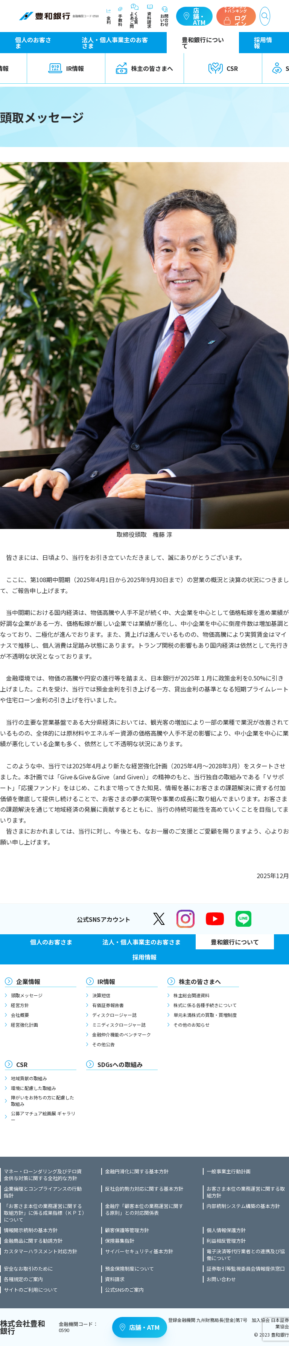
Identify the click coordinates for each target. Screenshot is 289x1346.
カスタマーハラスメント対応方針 (40, 1251)
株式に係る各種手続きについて (205, 1005)
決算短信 (101, 995)
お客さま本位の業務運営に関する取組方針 (246, 1192)
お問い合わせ (164, 16)
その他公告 (103, 1044)
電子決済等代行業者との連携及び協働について (246, 1255)
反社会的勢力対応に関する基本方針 (144, 1188)
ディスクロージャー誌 (114, 1015)
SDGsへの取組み (120, 1064)
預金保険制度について (129, 1268)
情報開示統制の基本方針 (31, 1230)
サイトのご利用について (31, 1289)
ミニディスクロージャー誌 (119, 1024)
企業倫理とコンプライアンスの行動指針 (43, 1192)
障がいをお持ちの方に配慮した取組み (42, 1100)
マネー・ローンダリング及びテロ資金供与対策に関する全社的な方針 (43, 1175)
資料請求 (150, 16)
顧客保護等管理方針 (127, 1230)
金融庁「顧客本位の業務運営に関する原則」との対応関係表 (144, 1209)
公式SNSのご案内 (124, 1289)
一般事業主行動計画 (229, 1171)
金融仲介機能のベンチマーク (121, 1034)
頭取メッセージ (27, 995)
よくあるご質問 (135, 16)
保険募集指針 (119, 1240)
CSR (223, 68)
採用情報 (263, 42)
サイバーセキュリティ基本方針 (139, 1251)
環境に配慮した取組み (33, 1088)
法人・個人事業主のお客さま (115, 42)
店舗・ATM (194, 16)
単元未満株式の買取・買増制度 (205, 1015)
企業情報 (28, 981)
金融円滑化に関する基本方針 (137, 1171)
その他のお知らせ (191, 1024)
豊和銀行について (203, 42)
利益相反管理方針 (226, 1240)
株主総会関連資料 (191, 995)
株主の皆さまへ (144, 68)
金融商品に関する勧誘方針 (33, 1240)
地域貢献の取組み (29, 1078)
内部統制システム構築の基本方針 (243, 1206)
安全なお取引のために (28, 1268)
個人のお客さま (33, 42)
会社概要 (20, 1015)
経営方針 (20, 1005)
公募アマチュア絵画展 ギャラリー (43, 1116)
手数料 (120, 16)
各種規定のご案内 (23, 1279)
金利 (108, 16)
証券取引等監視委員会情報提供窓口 (246, 1268)
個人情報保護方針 (226, 1230)
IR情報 (66, 68)
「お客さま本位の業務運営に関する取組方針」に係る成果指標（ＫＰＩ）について (44, 1213)
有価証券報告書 (108, 1005)
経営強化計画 (24, 1024)
